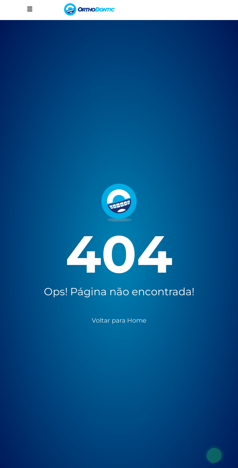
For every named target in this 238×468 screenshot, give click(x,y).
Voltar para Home (119, 320)
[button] (30, 9)
